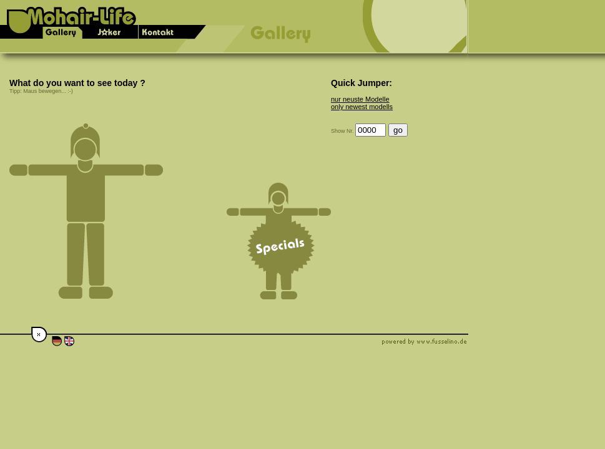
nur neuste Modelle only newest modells (362, 102)
